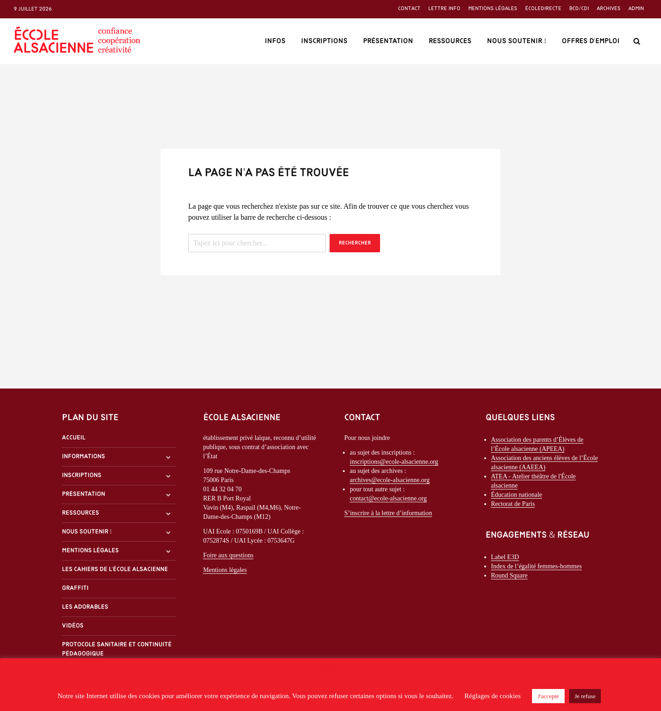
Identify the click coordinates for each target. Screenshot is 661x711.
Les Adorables (85, 607)
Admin (636, 8)
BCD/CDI (579, 8)
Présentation (388, 41)
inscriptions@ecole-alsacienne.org (394, 461)
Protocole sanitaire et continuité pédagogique (117, 649)
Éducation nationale (517, 494)
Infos (275, 41)
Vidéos (73, 626)
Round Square (509, 575)
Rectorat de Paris (513, 503)
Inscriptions (324, 41)
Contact (409, 8)
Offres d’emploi (591, 41)
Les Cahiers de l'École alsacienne (115, 569)
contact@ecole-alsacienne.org (388, 498)
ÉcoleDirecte (543, 8)
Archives (609, 8)
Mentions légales (492, 8)
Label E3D (505, 557)
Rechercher (355, 243)
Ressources (450, 41)
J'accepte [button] (548, 696)
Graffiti (75, 588)
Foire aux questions (228, 555)
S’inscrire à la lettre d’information (388, 513)
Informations (83, 457)
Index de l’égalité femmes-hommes (536, 566)
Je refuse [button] (585, 696)
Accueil (73, 438)
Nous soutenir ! (516, 41)
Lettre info (444, 8)
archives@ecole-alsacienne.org (390, 480)
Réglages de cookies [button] (493, 696)
